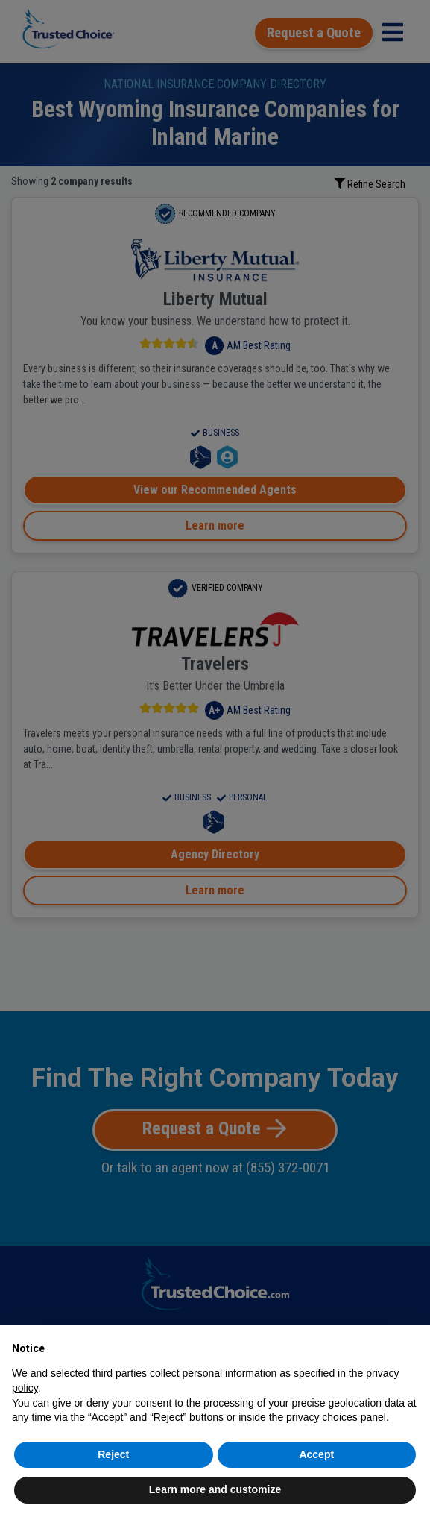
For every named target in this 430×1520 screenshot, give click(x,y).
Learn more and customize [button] (215, 1489)
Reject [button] (113, 1454)
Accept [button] (316, 1454)
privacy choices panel (336, 1417)
